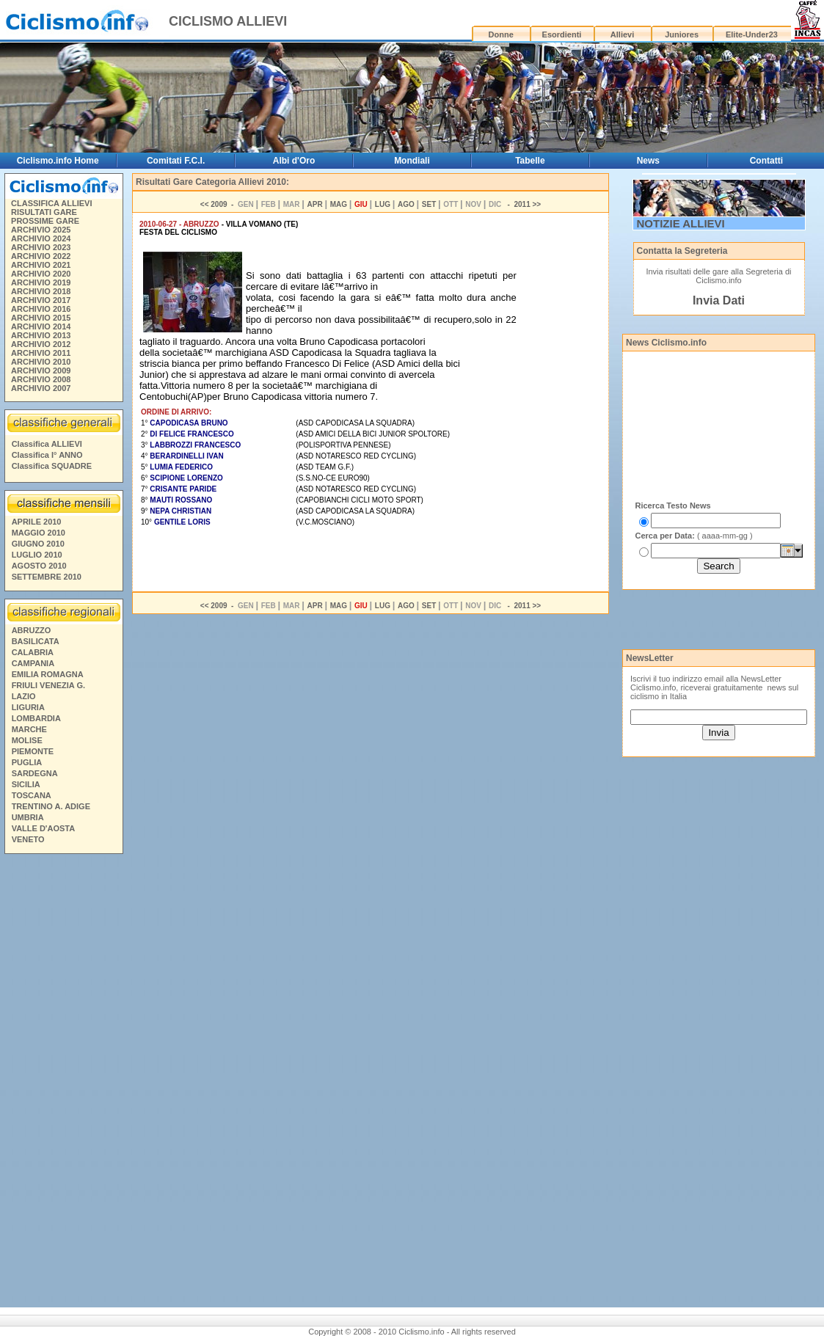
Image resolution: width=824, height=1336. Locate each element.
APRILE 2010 (37, 521)
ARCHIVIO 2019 (40, 282)
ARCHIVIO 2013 (40, 335)
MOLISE (27, 740)
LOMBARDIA (36, 718)
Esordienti (562, 34)
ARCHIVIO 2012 (40, 344)
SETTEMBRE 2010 (46, 576)
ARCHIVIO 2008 (40, 379)
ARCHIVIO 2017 (40, 300)
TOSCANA (31, 795)
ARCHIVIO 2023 (40, 247)
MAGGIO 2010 (38, 532)
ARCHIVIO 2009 (40, 370)
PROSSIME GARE (45, 220)
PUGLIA (27, 762)
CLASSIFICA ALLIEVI (51, 203)
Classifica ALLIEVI (47, 443)
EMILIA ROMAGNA (48, 674)
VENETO (28, 839)
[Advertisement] (63, 1083)
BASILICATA (35, 641)
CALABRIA (33, 652)
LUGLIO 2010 (37, 554)
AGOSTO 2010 (39, 565)
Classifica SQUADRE (52, 465)
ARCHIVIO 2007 (40, 388)
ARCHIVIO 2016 (40, 308)
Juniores (682, 34)
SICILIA (26, 784)
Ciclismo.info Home (58, 161)
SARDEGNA (35, 773)
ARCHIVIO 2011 (40, 352)
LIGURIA (28, 707)
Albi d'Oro (294, 161)
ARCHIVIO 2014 (40, 326)
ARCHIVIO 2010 (40, 361)
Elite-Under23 (752, 34)
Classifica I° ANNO (47, 454)
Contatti (766, 161)
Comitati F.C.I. (176, 161)
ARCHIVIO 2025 (40, 229)
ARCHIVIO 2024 (40, 238)
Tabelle (529, 161)
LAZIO (24, 696)
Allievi (622, 34)
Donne (501, 34)
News (648, 161)
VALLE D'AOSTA (44, 828)
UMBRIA (28, 817)
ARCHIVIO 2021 (40, 264)
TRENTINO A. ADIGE (51, 806)
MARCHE (29, 729)
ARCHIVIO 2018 (40, 291)
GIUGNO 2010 (38, 543)
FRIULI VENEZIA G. (48, 685)
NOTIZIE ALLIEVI (681, 223)
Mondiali (412, 161)
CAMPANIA (33, 663)
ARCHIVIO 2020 (40, 273)
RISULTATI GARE (44, 212)
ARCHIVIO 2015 (40, 317)
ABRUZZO (31, 630)
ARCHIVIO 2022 (40, 256)
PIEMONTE (33, 751)
